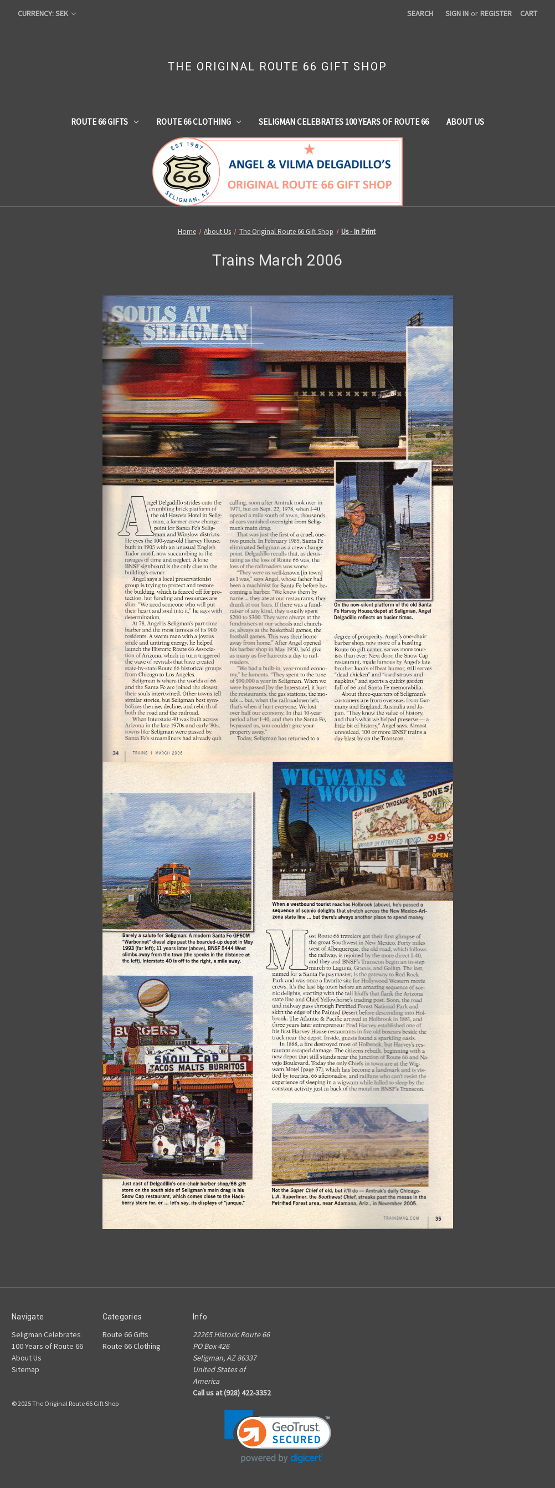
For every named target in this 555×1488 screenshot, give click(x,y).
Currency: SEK (47, 13)
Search (420, 13)
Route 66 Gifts (104, 121)
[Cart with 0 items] (528, 13)
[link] (277, 1437)
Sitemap (25, 1369)
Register (496, 13)
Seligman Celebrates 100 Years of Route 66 (344, 121)
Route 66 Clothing (198, 121)
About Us (465, 121)
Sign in (457, 13)
